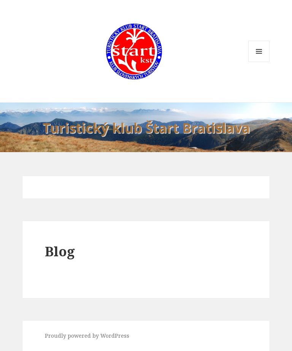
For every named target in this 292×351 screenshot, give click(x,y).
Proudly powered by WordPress (87, 335)
